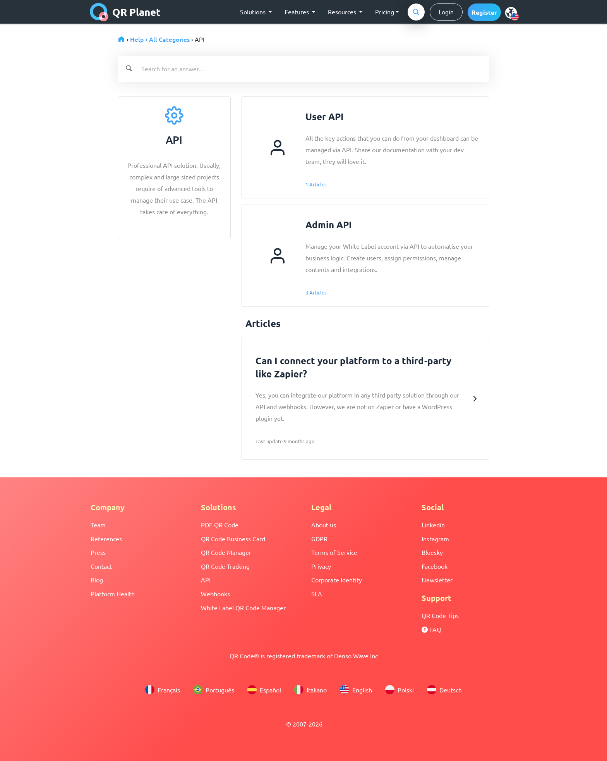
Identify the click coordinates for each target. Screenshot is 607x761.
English (356, 689)
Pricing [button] (384, 11)
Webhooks (215, 593)
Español (264, 689)
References (106, 538)
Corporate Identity (336, 580)
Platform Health (113, 593)
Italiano (310, 689)
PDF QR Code (219, 525)
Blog (97, 580)
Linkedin (433, 525)
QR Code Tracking (225, 566)
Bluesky (432, 552)
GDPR (319, 538)
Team (98, 525)
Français (162, 689)
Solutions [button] (253, 11)
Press (98, 552)
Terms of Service (334, 552)
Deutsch (444, 689)
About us (323, 525)
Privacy (321, 566)
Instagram (435, 538)
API (206, 580)
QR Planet (125, 12)
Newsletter (437, 580)
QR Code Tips (440, 615)
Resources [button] (343, 11)
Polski (399, 689)
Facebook (435, 566)
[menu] (511, 12)
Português (213, 689)
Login (446, 11)
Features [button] (297, 11)
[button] (484, 12)
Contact (101, 566)
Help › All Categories (160, 39)
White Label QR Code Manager (243, 607)
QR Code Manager (226, 552)
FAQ (431, 629)
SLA (316, 593)
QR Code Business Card (233, 538)
